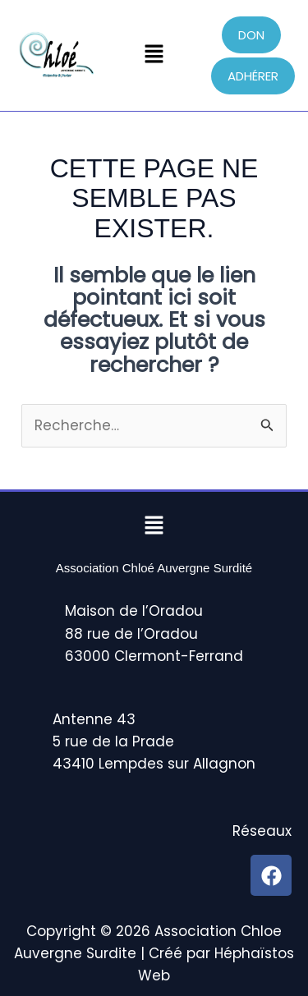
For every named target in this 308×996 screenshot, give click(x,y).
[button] (153, 55)
